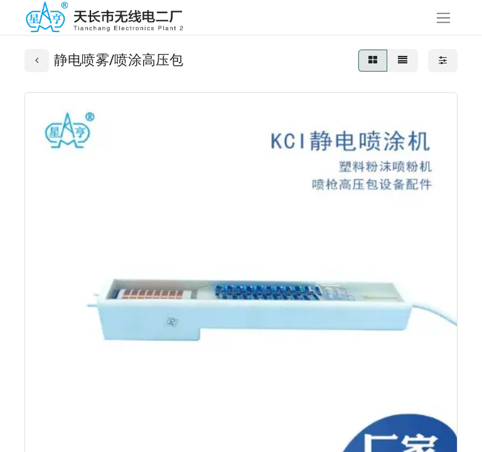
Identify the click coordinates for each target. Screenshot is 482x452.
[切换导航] (443, 17)
